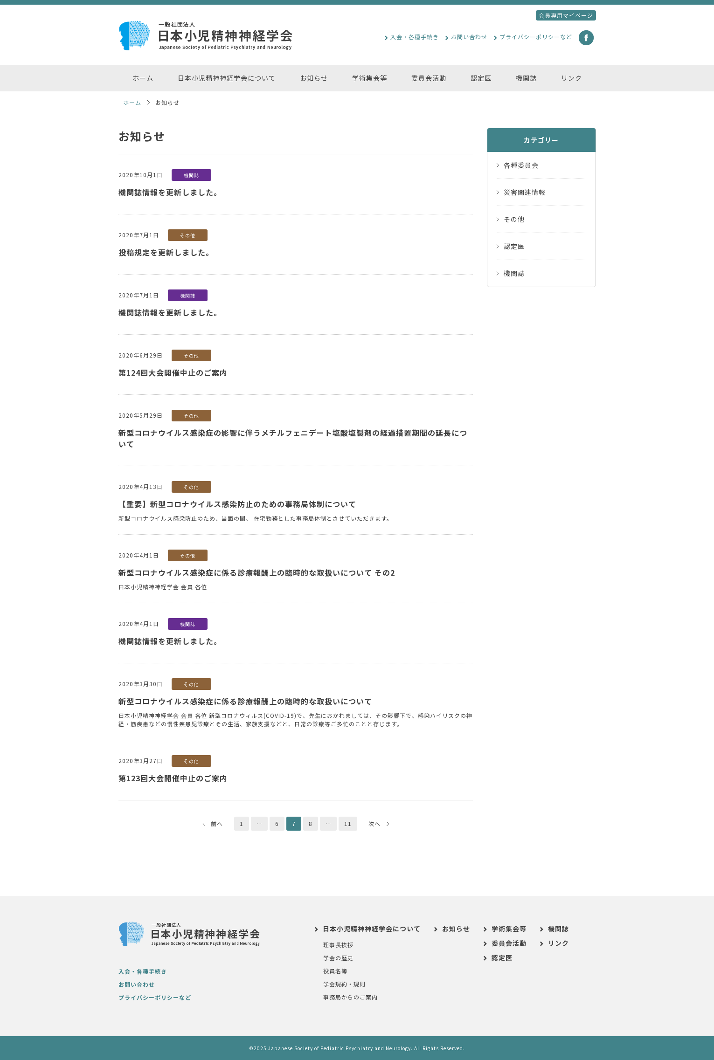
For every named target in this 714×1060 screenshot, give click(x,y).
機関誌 (197, 175)
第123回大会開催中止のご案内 (173, 778)
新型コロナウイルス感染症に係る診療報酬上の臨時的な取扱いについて (245, 701)
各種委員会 (521, 165)
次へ (378, 823)
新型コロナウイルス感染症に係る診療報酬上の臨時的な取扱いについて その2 (256, 572)
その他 (194, 235)
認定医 (514, 246)
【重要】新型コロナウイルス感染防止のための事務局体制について (237, 503)
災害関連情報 (525, 192)
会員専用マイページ (566, 15)
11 (348, 823)
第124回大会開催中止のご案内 (173, 372)
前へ (212, 823)
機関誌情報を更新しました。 (170, 192)
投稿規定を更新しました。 (166, 252)
